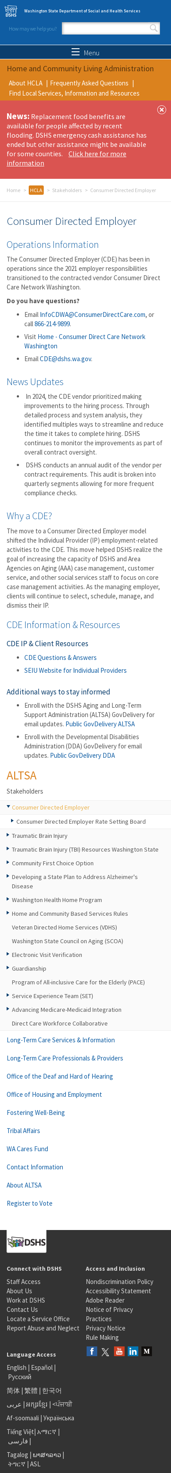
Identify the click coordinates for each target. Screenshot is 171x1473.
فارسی (17, 1441)
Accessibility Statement (118, 1291)
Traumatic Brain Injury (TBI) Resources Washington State (85, 849)
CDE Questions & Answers (60, 657)
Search (154, 28)
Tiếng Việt (20, 1431)
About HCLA (25, 83)
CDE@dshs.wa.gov (65, 359)
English (17, 1367)
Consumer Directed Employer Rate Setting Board (81, 821)
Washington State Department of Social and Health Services (82, 10)
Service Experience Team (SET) (52, 996)
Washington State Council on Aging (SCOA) (67, 941)
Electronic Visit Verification (47, 955)
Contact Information (35, 1167)
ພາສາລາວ (47, 1454)
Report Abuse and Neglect (43, 1328)
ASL (35, 1464)
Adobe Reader (105, 1300)
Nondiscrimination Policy (119, 1281)
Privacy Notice (105, 1328)
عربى (14, 1404)
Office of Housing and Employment (54, 1094)
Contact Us (22, 1309)
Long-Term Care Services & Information (61, 1040)
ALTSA (22, 775)
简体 (13, 1390)
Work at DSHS (26, 1300)
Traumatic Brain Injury (40, 836)
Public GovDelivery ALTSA (100, 724)
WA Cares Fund (27, 1149)
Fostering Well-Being (36, 1112)
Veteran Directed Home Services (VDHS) (64, 927)
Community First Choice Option (53, 863)
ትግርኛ (17, 1464)
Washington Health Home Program (57, 900)
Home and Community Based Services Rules (70, 914)
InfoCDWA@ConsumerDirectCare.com (92, 314)
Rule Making (102, 1337)
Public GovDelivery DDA (82, 755)
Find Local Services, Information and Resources (74, 93)
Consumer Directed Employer (51, 807)
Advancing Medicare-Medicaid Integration (67, 1010)
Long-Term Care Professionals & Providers (65, 1058)
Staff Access (24, 1281)
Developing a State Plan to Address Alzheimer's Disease (75, 881)
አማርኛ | (48, 1431)
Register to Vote (30, 1203)
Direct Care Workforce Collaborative (60, 1023)
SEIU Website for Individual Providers (75, 670)
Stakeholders (67, 190)
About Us (19, 1291)
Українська (58, 1418)
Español (42, 1367)
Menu (85, 52)
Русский (19, 1377)
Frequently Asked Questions (89, 83)
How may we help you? (33, 28)
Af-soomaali (23, 1418)
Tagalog (17, 1454)
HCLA (36, 190)
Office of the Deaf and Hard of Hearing (60, 1076)
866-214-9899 (52, 324)
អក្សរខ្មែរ (37, 1404)
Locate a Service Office (38, 1319)
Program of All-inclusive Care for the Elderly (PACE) (78, 982)
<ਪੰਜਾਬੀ (62, 1404)
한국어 (52, 1390)
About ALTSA (24, 1185)
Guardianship (29, 968)
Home (13, 190)
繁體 (31, 1390)
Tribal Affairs (23, 1130)
